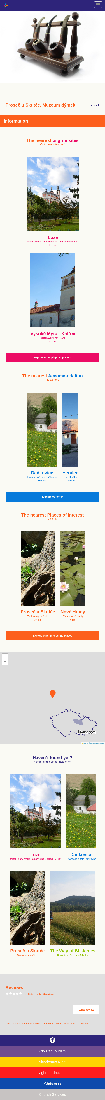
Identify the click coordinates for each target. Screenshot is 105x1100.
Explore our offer (52, 496)
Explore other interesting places (52, 635)
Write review (86, 1009)
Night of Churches (52, 1073)
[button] (53, 694)
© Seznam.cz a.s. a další (96, 743)
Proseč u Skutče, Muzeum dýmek (40, 105)
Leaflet (85, 743)
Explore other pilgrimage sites (52, 357)
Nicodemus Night (52, 1062)
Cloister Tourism (52, 1051)
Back (94, 105)
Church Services (52, 1094)
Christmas (52, 1084)
